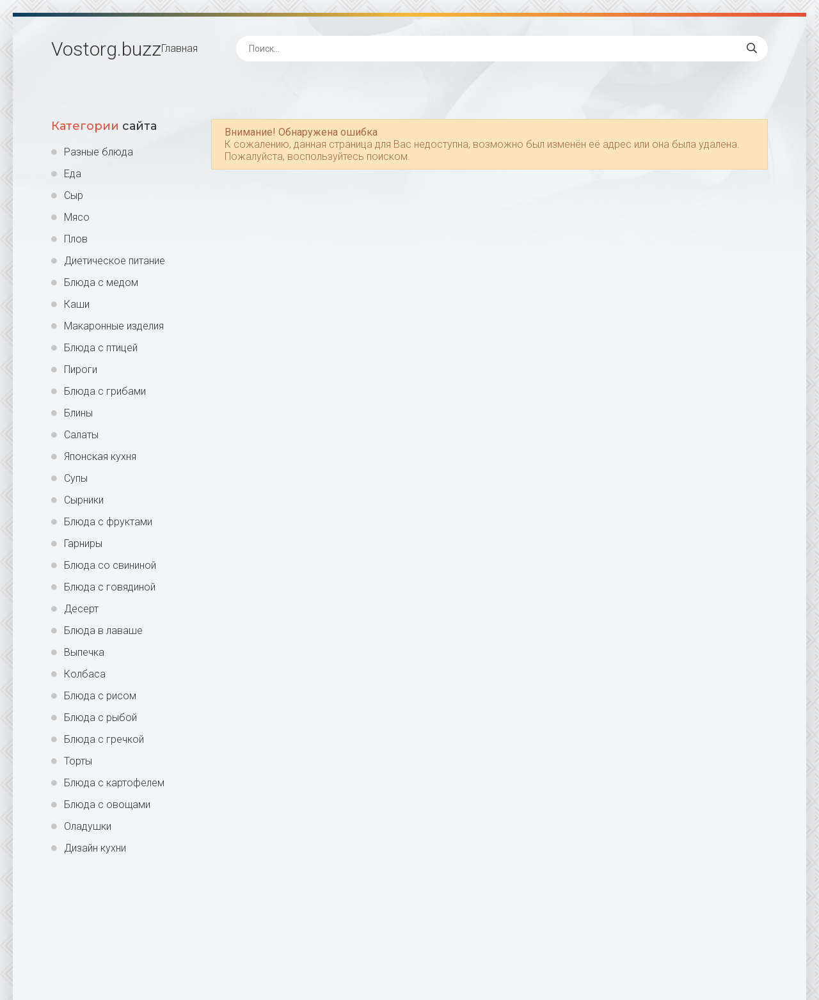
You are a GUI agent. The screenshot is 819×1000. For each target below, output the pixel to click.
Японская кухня (100, 456)
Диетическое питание (114, 261)
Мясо (77, 217)
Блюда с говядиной (109, 587)
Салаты (81, 435)
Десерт (81, 609)
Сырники (84, 500)
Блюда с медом (101, 282)
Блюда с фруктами (108, 522)
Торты (78, 761)
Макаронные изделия (114, 326)
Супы (76, 478)
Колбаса (85, 674)
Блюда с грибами (105, 391)
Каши (77, 304)
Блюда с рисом (100, 696)
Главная (179, 48)
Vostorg (106, 49)
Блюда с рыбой (100, 717)
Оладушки (87, 826)
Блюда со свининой (110, 565)
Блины (78, 413)
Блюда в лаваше (103, 630)
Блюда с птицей (101, 348)
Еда (72, 174)
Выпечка (84, 652)
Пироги (80, 369)
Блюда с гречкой (104, 739)
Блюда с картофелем (114, 783)
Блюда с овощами (107, 804)
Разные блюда (98, 152)
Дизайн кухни (95, 848)
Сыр (73, 195)
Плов (76, 239)
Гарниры (83, 543)
